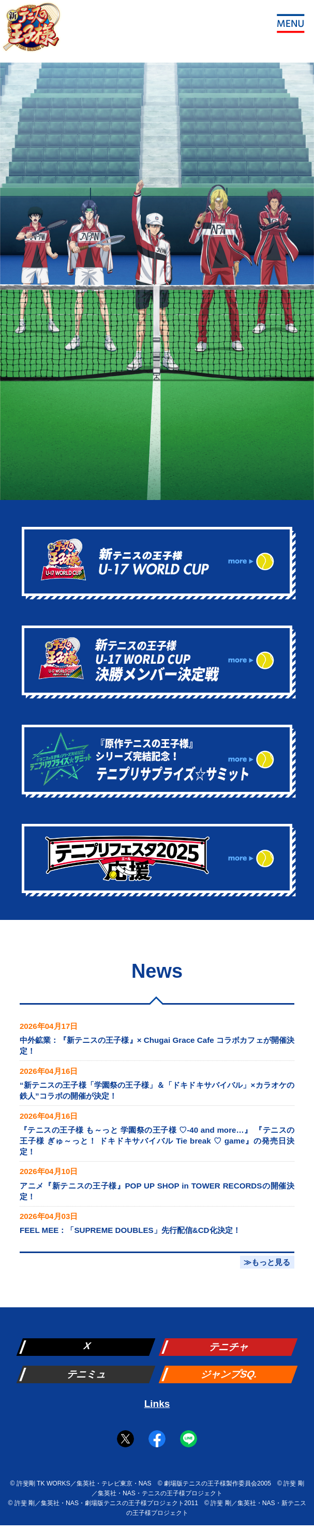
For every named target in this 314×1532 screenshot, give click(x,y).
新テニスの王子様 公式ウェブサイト (31, 31)
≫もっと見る (267, 1262)
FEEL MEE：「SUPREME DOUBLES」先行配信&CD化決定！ (130, 1230)
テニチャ (229, 1346)
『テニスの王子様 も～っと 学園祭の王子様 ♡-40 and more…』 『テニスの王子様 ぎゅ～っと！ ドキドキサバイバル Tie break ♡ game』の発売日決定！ (157, 1140)
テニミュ (87, 1374)
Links (157, 1403)
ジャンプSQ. (229, 1374)
